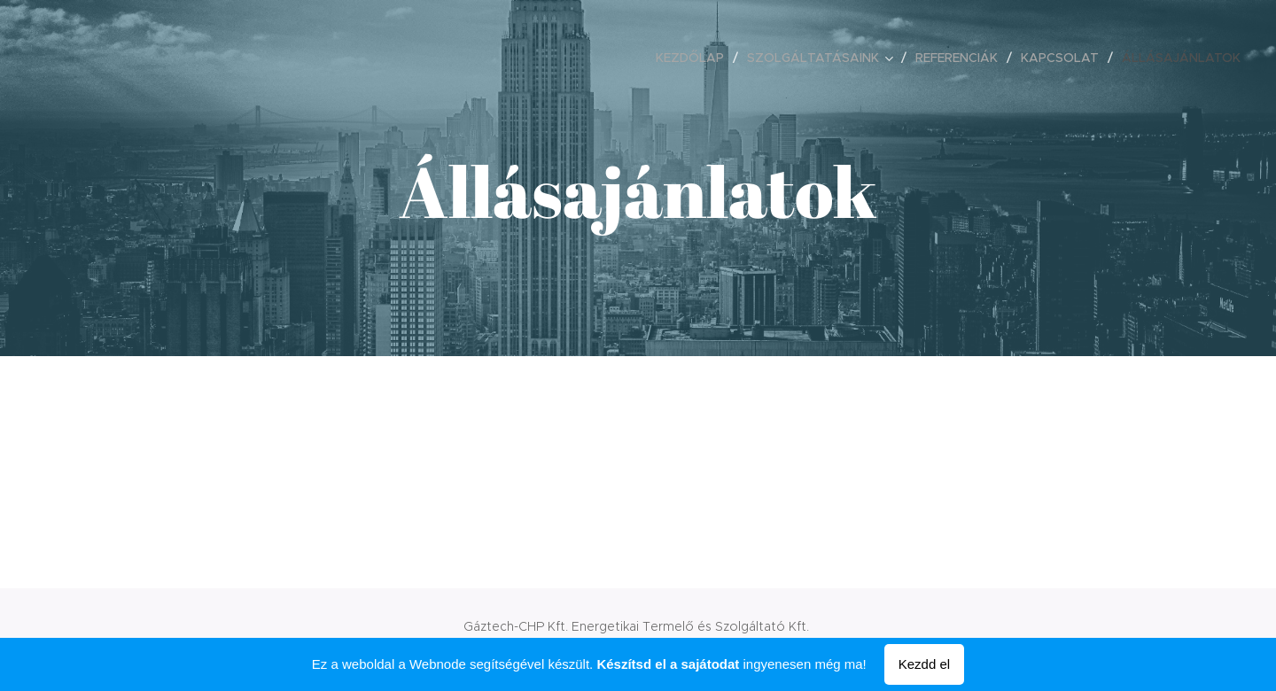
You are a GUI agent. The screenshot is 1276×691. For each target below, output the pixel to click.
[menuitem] (694, 57)
